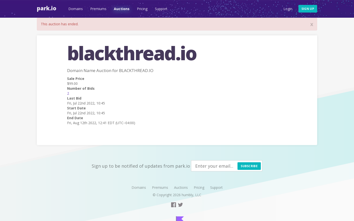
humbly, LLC (191, 194)
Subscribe (249, 166)
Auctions (122, 8)
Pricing (142, 8)
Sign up (307, 9)
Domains (75, 8)
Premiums (98, 8)
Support (161, 8)
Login (287, 8)
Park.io (46, 8)
